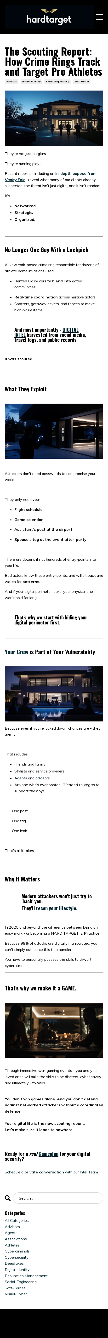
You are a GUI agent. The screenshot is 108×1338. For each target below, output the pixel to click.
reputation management (26, 1275)
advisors (42, 778)
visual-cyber (16, 1294)
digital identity (31, 81)
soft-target (81, 81)
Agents (20, 778)
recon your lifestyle (56, 908)
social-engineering (57, 81)
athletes (11, 81)
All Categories (17, 1220)
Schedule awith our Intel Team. (52, 1172)
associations (16, 1238)
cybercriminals (17, 1251)
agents (11, 1232)
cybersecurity (16, 1257)
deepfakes (14, 1263)
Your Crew (16, 651)
